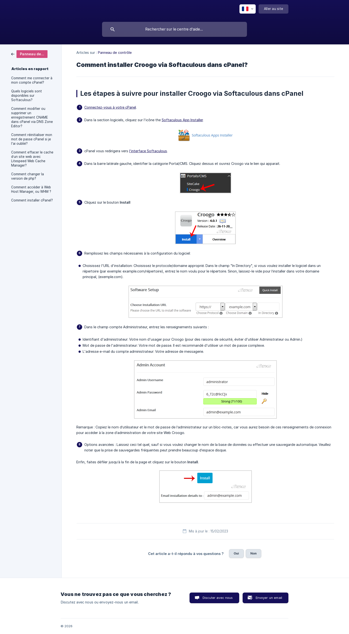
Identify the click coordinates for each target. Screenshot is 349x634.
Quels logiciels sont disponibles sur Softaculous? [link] (26, 95)
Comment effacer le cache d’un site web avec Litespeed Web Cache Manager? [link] (32, 158)
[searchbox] (174, 29)
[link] (29, 53)
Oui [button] (236, 553)
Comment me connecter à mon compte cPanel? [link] (31, 80)
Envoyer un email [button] (269, 598)
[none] (247, 9)
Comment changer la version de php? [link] (27, 176)
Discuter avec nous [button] (218, 598)
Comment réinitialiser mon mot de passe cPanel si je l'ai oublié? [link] (31, 139)
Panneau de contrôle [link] (115, 52)
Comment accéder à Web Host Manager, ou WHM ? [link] (31, 189)
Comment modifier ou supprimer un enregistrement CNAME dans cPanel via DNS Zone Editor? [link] (32, 117)
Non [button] (253, 553)
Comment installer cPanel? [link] (32, 200)
